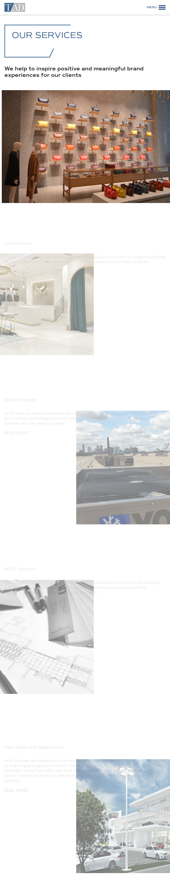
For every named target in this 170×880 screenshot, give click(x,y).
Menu (152, 7)
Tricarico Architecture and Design (14, 7)
